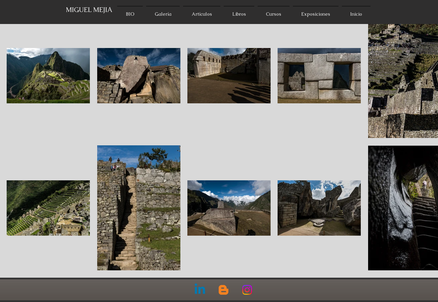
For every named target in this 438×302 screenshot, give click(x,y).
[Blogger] (223, 289)
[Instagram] (247, 289)
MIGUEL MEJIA (89, 9)
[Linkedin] (199, 289)
